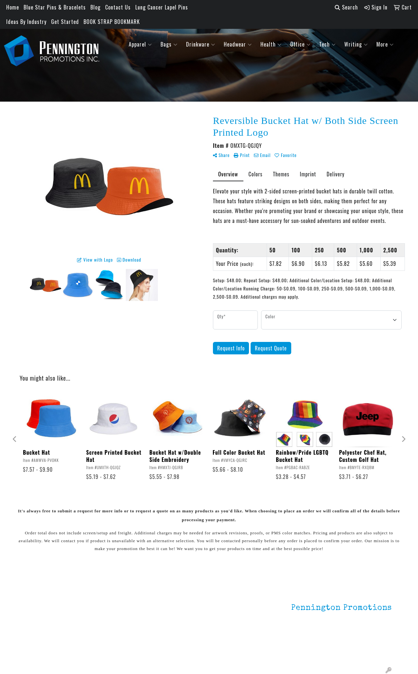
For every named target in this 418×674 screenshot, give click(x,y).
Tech (327, 44)
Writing (356, 44)
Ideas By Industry (26, 22)
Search (346, 7)
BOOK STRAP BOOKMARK (112, 22)
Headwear (238, 44)
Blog (95, 7)
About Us (36, 606)
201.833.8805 (376, 644)
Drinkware (200, 44)
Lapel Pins (100, 597)
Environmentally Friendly (106, 610)
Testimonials (41, 624)
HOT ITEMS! (101, 623)
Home (12, 7)
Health (271, 44)
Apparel (140, 44)
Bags (169, 44)
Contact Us (118, 7)
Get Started (65, 22)
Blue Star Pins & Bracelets (55, 7)
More (385, 44)
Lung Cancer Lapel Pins (161, 7)
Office (300, 44)
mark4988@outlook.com (363, 652)
